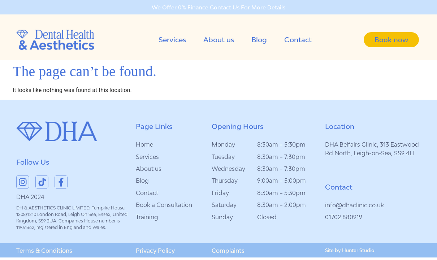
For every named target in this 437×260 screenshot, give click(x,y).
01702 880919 (343, 217)
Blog (259, 39)
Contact (298, 39)
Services (172, 39)
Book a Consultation (164, 204)
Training (147, 217)
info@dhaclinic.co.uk (354, 205)
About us (218, 39)
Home (144, 144)
